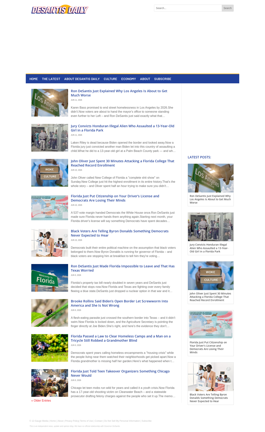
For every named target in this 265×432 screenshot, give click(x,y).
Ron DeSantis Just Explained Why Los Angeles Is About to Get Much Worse (119, 93)
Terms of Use (86, 421)
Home (33, 79)
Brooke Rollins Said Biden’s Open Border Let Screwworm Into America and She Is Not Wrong (119, 303)
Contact (98, 421)
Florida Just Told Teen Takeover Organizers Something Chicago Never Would (120, 373)
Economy (128, 79)
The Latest (51, 79)
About (145, 79)
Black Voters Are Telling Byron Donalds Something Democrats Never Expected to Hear (120, 233)
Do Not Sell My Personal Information (122, 421)
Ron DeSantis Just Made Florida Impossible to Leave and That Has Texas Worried (123, 268)
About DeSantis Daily (82, 79)
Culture (110, 79)
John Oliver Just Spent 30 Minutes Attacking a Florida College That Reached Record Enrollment (122, 163)
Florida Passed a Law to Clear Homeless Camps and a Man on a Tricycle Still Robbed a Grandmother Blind (121, 338)
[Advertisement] (132, 46)
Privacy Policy (72, 421)
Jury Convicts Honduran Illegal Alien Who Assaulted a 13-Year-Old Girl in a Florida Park (122, 128)
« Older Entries (41, 400)
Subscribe (162, 79)
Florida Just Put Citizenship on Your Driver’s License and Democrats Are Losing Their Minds (115, 198)
